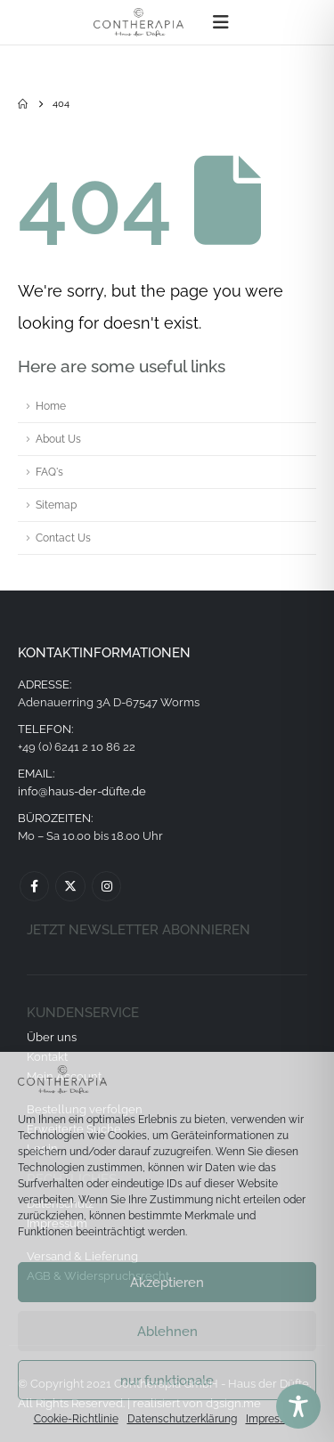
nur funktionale (167, 1381)
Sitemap (56, 505)
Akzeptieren (167, 1283)
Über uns (52, 1037)
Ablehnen (167, 1332)
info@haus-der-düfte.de (82, 791)
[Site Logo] (138, 22)
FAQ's (49, 472)
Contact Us (63, 538)
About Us (58, 439)
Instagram (106, 885)
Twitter (70, 885)
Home (51, 406)
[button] (220, 22)
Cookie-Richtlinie (76, 1419)
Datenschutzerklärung (182, 1419)
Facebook (34, 885)
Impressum (273, 1419)
